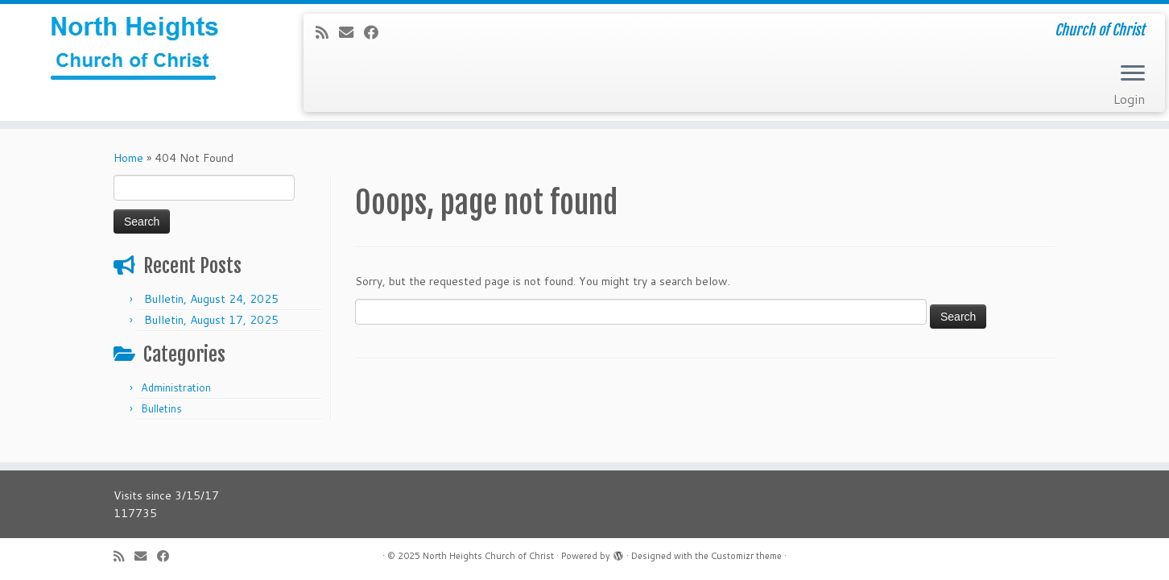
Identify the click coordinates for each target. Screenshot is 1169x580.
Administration (176, 387)
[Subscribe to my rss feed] (327, 32)
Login (1129, 98)
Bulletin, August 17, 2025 (211, 320)
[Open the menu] (1133, 74)
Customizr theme (746, 555)
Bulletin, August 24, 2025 (211, 299)
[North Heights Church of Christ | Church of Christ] (135, 52)
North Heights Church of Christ (488, 555)
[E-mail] (351, 32)
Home (128, 158)
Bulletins (161, 408)
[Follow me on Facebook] (376, 32)
